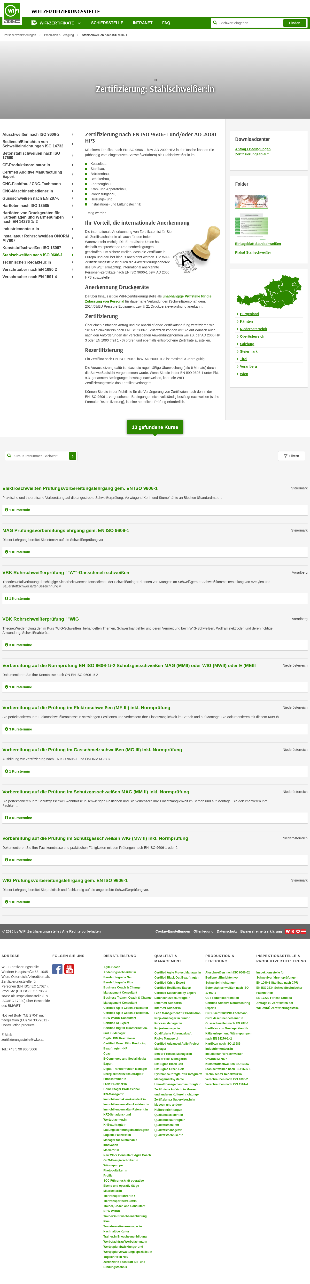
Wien (244, 374)
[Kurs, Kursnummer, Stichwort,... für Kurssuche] (41, 456)
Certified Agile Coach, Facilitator (125, 1008)
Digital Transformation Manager (125, 1069)
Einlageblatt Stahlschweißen (258, 244)
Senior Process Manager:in (173, 1054)
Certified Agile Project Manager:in (177, 972)
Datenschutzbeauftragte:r (171, 998)
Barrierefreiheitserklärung (261, 931)
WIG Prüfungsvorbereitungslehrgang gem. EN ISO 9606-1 (65, 880)
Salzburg (247, 344)
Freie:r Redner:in (115, 1084)
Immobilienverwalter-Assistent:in (126, 1104)
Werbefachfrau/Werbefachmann (125, 1241)
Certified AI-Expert (116, 1023)
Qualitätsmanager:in (168, 1130)
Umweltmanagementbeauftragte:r (177, 1084)
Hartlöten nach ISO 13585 (25, 206)
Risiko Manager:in (166, 1038)
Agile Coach (111, 967)
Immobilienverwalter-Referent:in (125, 1109)
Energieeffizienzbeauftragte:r (123, 1074)
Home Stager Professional (121, 1089)
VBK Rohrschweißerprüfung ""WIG (40, 619)
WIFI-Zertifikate (53, 23)
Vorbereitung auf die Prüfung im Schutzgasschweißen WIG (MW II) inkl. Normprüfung (95, 838)
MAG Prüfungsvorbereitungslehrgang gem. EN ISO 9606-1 (65, 530)
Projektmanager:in (167, 1028)
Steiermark (248, 351)
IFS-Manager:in (113, 1094)
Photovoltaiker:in (115, 1170)
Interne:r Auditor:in (167, 1008)
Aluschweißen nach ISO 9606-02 (227, 972)
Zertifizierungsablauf (252, 154)
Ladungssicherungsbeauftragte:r (126, 1130)
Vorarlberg (248, 366)
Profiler (108, 1175)
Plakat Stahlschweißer (253, 252)
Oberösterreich (252, 336)
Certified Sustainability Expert (175, 993)
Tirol (243, 359)
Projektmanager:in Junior (171, 1018)
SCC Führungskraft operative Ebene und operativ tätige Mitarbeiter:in (123, 1186)
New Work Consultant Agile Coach (127, 1155)
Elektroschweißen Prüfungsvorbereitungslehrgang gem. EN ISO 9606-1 (80, 488)
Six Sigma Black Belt (168, 1064)
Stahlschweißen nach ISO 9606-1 (32, 255)
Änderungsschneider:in (119, 972)
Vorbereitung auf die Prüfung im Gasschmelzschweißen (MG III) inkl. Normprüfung (92, 749)
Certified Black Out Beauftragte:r (177, 977)
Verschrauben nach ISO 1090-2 (226, 1079)
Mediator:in (111, 1150)
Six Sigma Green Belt (169, 1069)
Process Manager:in (168, 1023)
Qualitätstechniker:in (168, 1135)
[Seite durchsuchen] (259, 23)
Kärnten (246, 321)
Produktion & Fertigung (59, 35)
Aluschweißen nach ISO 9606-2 (31, 134)
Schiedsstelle (107, 23)
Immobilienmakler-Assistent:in (124, 1099)
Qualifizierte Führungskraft (172, 1033)
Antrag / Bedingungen (253, 149)
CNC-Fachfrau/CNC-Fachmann (226, 1013)
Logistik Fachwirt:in (117, 1135)
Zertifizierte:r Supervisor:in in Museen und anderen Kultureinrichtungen (174, 1104)
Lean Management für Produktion (177, 1013)
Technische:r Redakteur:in (26, 262)
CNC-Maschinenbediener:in (27, 191)
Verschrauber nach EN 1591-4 (29, 277)
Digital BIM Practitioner (119, 1038)
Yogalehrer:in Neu (115, 1257)
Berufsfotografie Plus (118, 982)
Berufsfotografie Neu (117, 977)
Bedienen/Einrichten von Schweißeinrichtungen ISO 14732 (32, 144)
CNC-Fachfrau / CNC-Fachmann (31, 184)
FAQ (166, 23)
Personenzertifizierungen (20, 35)
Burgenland (249, 314)
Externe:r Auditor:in (168, 1003)
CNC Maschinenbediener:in (224, 1018)
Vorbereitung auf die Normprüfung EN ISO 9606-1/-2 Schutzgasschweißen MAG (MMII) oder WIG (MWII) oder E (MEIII (129, 665)
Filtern (291, 456)
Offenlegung (203, 931)
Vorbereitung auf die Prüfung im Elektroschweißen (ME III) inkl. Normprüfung (86, 707)
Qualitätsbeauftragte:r (169, 1120)
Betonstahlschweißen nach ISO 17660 (31, 155)
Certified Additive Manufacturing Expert (32, 174)
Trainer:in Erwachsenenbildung (125, 1236)
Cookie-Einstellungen (172, 931)
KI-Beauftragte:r (114, 1124)
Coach (107, 1053)
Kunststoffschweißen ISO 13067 (31, 248)
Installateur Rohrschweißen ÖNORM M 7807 (35, 238)
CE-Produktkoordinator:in (26, 165)
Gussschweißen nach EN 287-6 (31, 198)
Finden (294, 23)
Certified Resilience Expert (172, 987)
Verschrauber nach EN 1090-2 (29, 269)
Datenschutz (227, 931)
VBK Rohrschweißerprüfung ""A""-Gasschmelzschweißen (65, 572)
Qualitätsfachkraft (166, 1125)
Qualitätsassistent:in (168, 1115)
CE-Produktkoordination (222, 998)
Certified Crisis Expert (169, 982)
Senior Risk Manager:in (170, 1059)
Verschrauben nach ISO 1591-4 (226, 1084)
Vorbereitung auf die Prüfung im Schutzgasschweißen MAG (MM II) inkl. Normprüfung (95, 791)
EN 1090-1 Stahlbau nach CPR (277, 982)
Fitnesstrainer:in (114, 1079)
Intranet (143, 23)
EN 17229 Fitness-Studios (274, 998)
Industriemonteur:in (20, 229)
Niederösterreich (253, 329)
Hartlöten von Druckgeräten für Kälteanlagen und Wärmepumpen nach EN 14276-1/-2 (33, 217)
